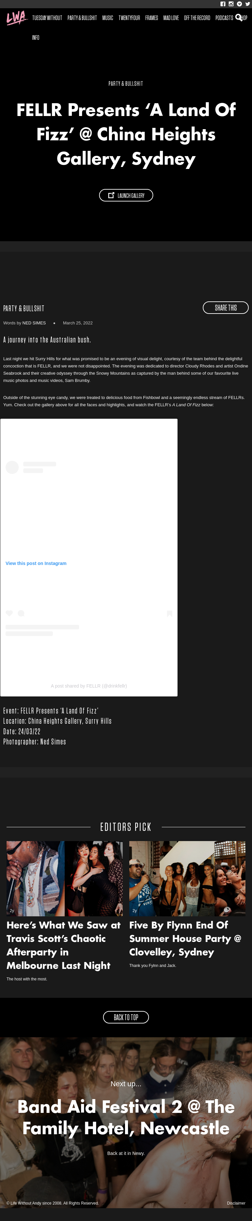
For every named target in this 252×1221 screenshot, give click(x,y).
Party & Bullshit (82, 18)
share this (226, 321)
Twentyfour (129, 18)
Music (107, 18)
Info (35, 38)
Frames (151, 18)
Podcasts (224, 18)
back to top (126, 1031)
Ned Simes (34, 335)
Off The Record (197, 18)
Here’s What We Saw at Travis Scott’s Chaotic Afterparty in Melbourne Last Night (63, 959)
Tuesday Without (47, 18)
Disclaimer (236, 1216)
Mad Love (171, 18)
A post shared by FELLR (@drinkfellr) (89, 698)
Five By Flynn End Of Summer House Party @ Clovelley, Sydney (185, 952)
